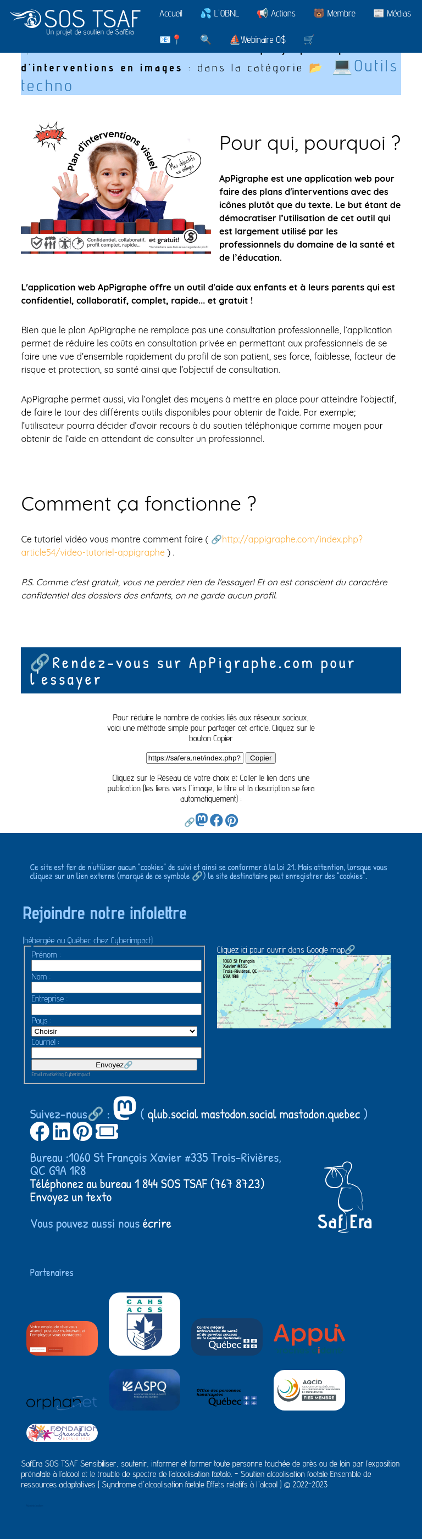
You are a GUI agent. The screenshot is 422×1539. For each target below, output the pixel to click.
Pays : (41, 1020)
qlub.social (173, 1113)
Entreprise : (49, 998)
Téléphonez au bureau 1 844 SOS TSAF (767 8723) (147, 1183)
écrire (157, 1223)
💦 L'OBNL (219, 13)
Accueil (170, 13)
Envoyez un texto (71, 1196)
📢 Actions (276, 13)
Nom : (41, 976)
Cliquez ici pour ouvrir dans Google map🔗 (304, 986)
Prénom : (45, 954)
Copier (260, 758)
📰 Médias (392, 13)
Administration (34, 1505)
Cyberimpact (78, 1074)
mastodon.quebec (319, 1113)
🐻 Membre (334, 13)
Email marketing (47, 1074)
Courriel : (45, 1042)
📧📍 (170, 39)
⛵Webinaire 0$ (257, 39)
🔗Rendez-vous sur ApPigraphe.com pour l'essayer (193, 670)
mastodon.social (238, 1113)
